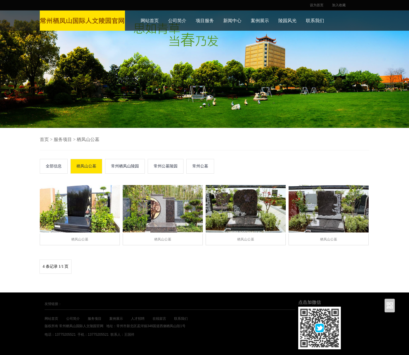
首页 (44, 139)
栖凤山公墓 (88, 139)
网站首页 (150, 20)
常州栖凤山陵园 (125, 166)
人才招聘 (138, 319)
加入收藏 (339, 5)
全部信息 (54, 166)
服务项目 (63, 139)
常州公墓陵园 (166, 166)
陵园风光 (287, 20)
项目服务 (205, 20)
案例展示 (260, 20)
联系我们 (315, 20)
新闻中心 (232, 20)
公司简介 (177, 20)
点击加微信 (309, 302)
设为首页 (317, 5)
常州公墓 (200, 166)
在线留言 (159, 319)
